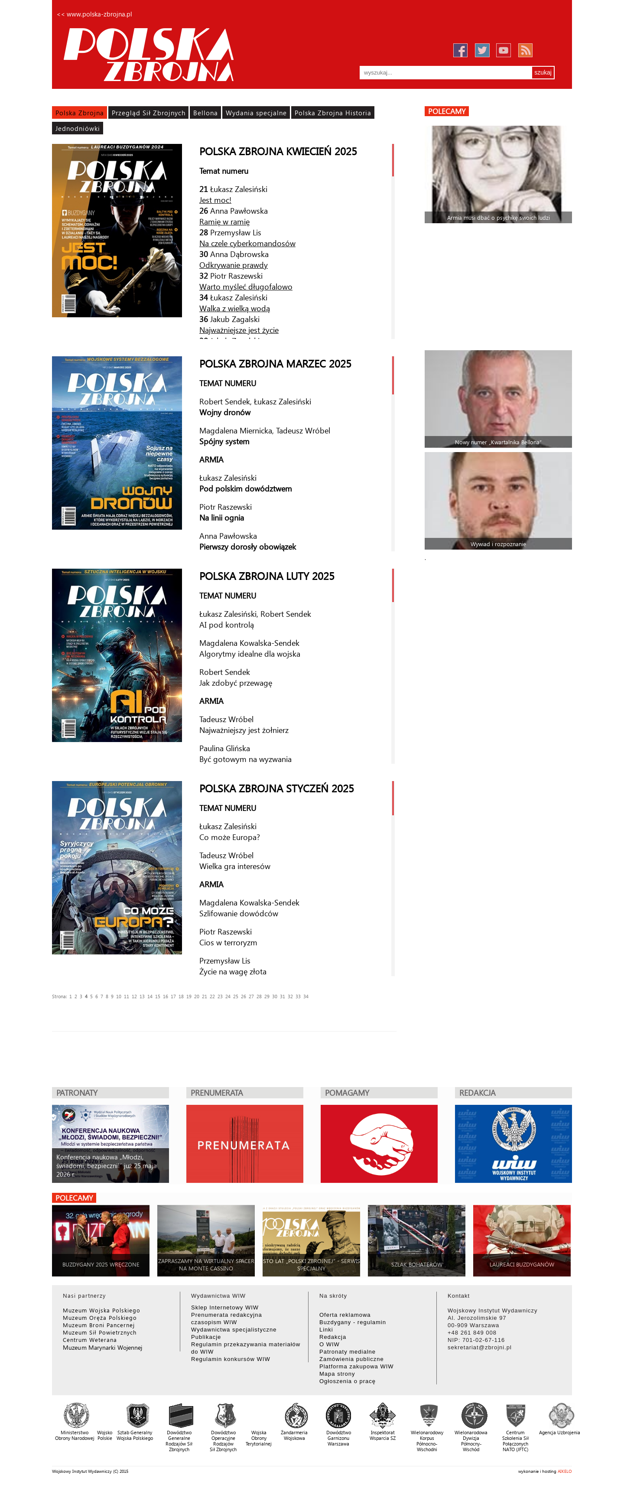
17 (173, 996)
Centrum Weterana (90, 1339)
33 (298, 996)
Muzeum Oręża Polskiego (100, 1317)
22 (212, 996)
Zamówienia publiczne (351, 1359)
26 (243, 996)
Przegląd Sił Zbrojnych (148, 112)
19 (189, 996)
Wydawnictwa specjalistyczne (233, 1329)
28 (259, 996)
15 (157, 996)
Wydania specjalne (256, 112)
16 (165, 996)
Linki (326, 1329)
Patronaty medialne (347, 1351)
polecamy (446, 111)
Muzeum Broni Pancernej (99, 1324)
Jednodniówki (77, 128)
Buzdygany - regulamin (352, 1322)
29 (267, 996)
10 (118, 996)
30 (274, 996)
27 (251, 996)
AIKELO (565, 1471)
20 (196, 996)
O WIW (329, 1344)
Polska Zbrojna (79, 112)
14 (150, 996)
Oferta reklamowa (345, 1315)
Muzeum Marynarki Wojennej (103, 1347)
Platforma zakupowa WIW (356, 1366)
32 (290, 996)
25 (235, 996)
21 (204, 996)
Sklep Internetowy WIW (225, 1307)
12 (134, 996)
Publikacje (206, 1337)
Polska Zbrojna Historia (333, 112)
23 (220, 996)
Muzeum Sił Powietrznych (99, 1332)
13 (142, 996)
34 (306, 996)
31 (282, 996)
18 (181, 996)
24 (228, 996)
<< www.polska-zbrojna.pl (94, 14)
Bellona (205, 112)
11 (126, 996)
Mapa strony (337, 1374)
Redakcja (332, 1337)
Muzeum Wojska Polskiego (101, 1310)
